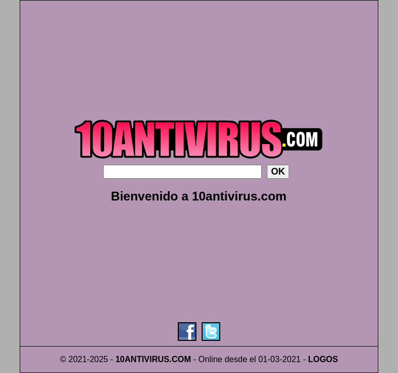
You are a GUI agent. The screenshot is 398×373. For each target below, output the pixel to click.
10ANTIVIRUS (142, 359)
